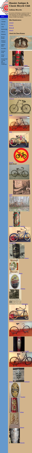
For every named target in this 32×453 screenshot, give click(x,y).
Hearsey (27, 258)
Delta (10, 195)
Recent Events (3, 37)
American (11, 98)
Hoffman (23, 288)
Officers (3, 31)
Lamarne (11, 320)
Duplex (11, 226)
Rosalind (23, 397)
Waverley (22, 442)
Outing (10, 381)
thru (11, 22)
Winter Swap (3, 55)
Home (2, 16)
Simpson (22, 427)
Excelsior (22, 226)
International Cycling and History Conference (4, 61)
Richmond (27, 381)
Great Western (12, 243)
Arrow (10, 82)
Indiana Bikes (3, 45)
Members (3, 34)
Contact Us (4, 19)
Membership (4, 29)
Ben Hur (11, 162)
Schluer (22, 412)
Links (2, 26)
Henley (21, 273)
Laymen (27, 351)
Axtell (10, 115)
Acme (10, 65)
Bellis (10, 132)
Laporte (11, 351)
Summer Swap (3, 51)
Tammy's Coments (3, 41)
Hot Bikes (3, 48)
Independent (25, 304)
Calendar (3, 21)
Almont (26, 65)
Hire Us (3, 24)
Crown (10, 194)
